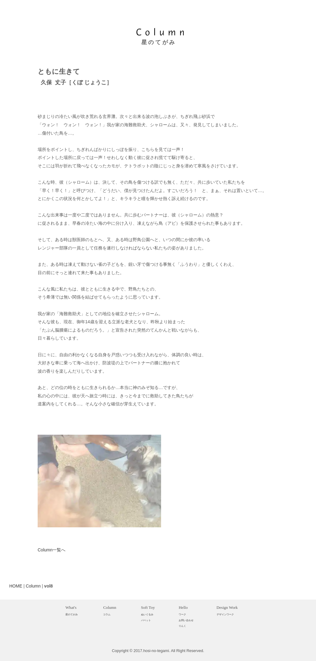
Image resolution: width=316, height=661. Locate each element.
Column (33, 586)
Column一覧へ (51, 549)
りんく (182, 625)
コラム (106, 614)
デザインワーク (225, 614)
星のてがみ (71, 614)
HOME (15, 586)
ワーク (182, 614)
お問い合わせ (186, 620)
